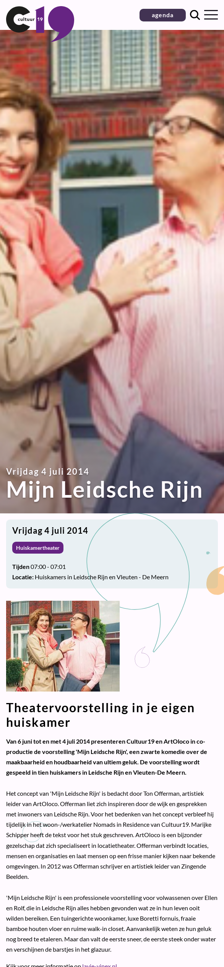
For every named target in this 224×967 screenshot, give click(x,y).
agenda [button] (163, 14)
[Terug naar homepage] (40, 39)
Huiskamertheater (38, 547)
